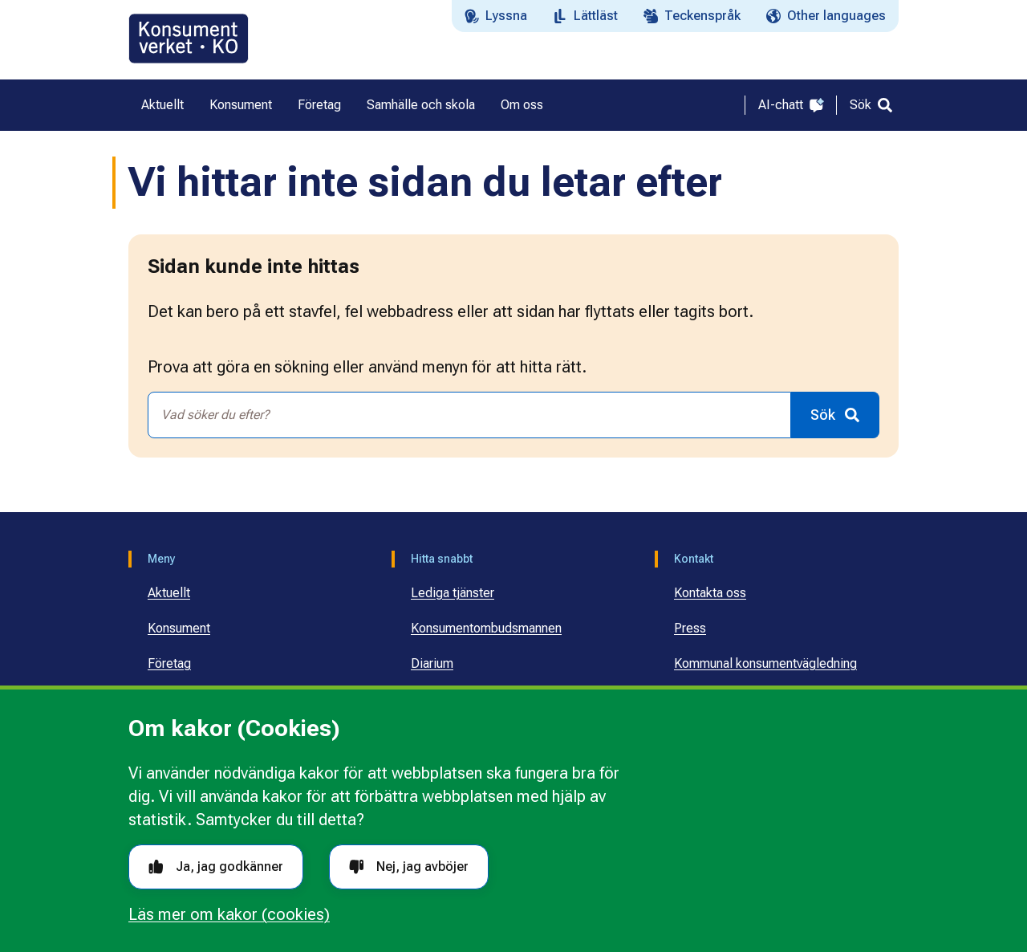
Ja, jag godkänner (215, 866)
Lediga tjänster (452, 592)
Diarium (432, 663)
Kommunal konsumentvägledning (765, 663)
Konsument (179, 628)
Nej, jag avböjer (409, 866)
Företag (169, 663)
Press (690, 628)
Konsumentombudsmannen (486, 628)
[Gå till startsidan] (188, 38)
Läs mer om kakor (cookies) (229, 914)
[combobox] (469, 415)
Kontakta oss (710, 592)
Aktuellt (169, 592)
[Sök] (871, 105)
